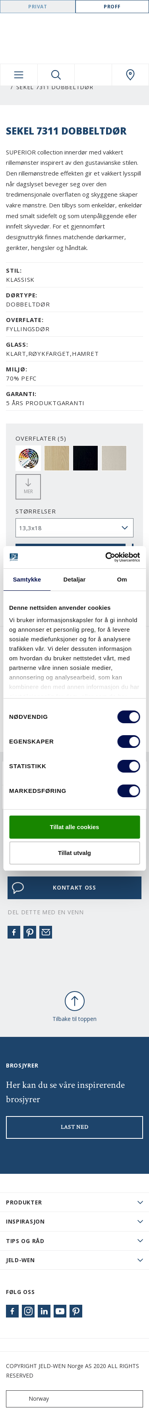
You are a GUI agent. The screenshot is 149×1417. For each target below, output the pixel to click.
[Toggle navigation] (19, 75)
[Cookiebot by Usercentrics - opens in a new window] (106, 557)
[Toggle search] (56, 75)
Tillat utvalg (74, 852)
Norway (29, 1399)
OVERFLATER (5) (40, 438)
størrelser (35, 511)
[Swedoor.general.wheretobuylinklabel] (130, 75)
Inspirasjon (25, 1221)
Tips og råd (25, 1241)
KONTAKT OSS (54, 888)
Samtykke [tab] (27, 579)
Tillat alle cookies (74, 827)
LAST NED (75, 1127)
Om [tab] (122, 579)
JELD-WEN (20, 1260)
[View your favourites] (93, 75)
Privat (37, 6)
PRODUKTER (24, 1202)
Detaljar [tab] (75, 579)
